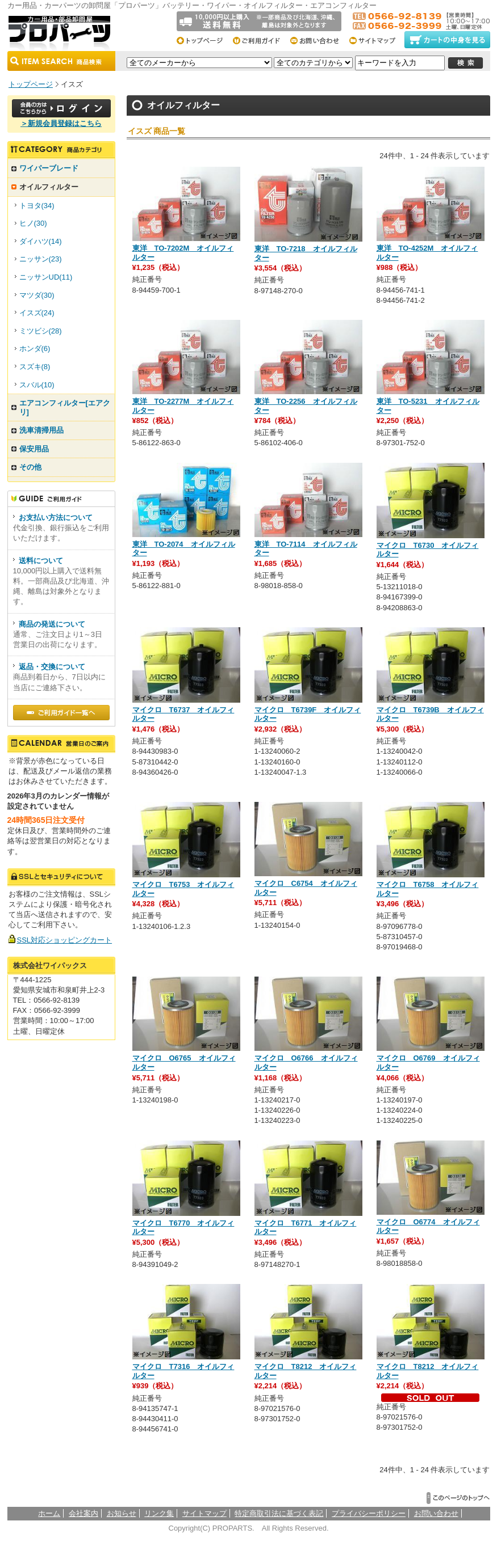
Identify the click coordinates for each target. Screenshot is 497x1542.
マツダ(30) (37, 295)
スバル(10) (37, 385)
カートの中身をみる (447, 39)
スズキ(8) (35, 366)
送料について (41, 560)
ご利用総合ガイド (261, 39)
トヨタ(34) (37, 205)
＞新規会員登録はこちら (61, 123)
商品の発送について (52, 624)
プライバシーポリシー (369, 1513)
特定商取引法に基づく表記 (279, 1513)
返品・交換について (52, 666)
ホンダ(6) (35, 348)
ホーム (49, 1513)
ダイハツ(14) (40, 241)
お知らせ (121, 1513)
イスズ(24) (37, 313)
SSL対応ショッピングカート (64, 940)
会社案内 (83, 1513)
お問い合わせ (318, 39)
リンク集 (159, 1513)
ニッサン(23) (40, 259)
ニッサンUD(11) (46, 277)
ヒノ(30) (33, 223)
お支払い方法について (56, 517)
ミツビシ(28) (40, 331)
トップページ (203, 39)
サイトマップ (375, 39)
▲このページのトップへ (458, 1498)
